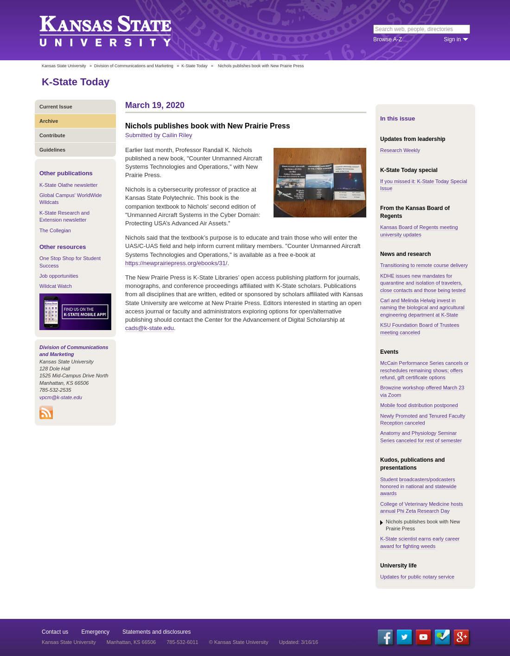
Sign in (452, 39)
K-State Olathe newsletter (68, 185)
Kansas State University (117, 30)
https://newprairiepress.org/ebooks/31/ (176, 263)
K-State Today (194, 66)
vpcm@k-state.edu (60, 397)
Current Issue (55, 106)
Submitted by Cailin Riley (158, 135)
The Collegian (55, 230)
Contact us (55, 632)
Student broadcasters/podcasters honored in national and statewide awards (418, 487)
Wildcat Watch (55, 286)
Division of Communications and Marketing (133, 66)
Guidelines (52, 150)
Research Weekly (400, 150)
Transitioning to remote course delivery (424, 265)
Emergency (95, 632)
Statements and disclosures (156, 632)
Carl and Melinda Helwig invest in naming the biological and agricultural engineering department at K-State (422, 308)
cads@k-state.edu (149, 328)
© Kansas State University (238, 642)
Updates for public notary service (417, 577)
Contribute (52, 135)
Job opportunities (58, 276)
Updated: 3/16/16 (298, 642)
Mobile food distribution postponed (419, 405)
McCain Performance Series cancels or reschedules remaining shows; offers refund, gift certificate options (424, 370)
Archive (48, 121)
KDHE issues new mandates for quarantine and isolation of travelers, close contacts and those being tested (422, 283)
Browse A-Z (387, 39)
